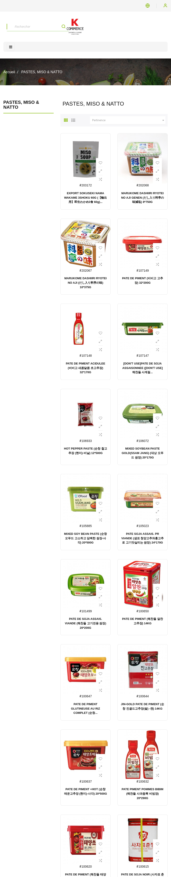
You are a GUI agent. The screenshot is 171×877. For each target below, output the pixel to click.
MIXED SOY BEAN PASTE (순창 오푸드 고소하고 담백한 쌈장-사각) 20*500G (85, 538)
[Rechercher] (37, 26)
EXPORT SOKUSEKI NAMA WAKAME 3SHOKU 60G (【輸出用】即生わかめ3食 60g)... (85, 198)
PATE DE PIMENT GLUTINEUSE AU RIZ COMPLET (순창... (85, 708)
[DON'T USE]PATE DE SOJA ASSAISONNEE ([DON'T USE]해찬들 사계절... (142, 368)
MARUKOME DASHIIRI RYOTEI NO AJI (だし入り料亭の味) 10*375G (85, 283)
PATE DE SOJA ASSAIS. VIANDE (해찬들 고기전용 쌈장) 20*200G (85, 623)
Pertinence (128, 120)
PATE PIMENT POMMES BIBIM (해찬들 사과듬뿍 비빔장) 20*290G (142, 793)
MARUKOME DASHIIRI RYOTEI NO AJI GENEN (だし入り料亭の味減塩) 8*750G (142, 198)
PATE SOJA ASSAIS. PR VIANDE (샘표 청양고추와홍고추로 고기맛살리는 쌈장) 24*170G (142, 538)
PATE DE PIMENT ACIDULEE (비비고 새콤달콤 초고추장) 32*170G (85, 368)
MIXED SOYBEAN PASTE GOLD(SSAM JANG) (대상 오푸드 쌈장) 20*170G (142, 453)
